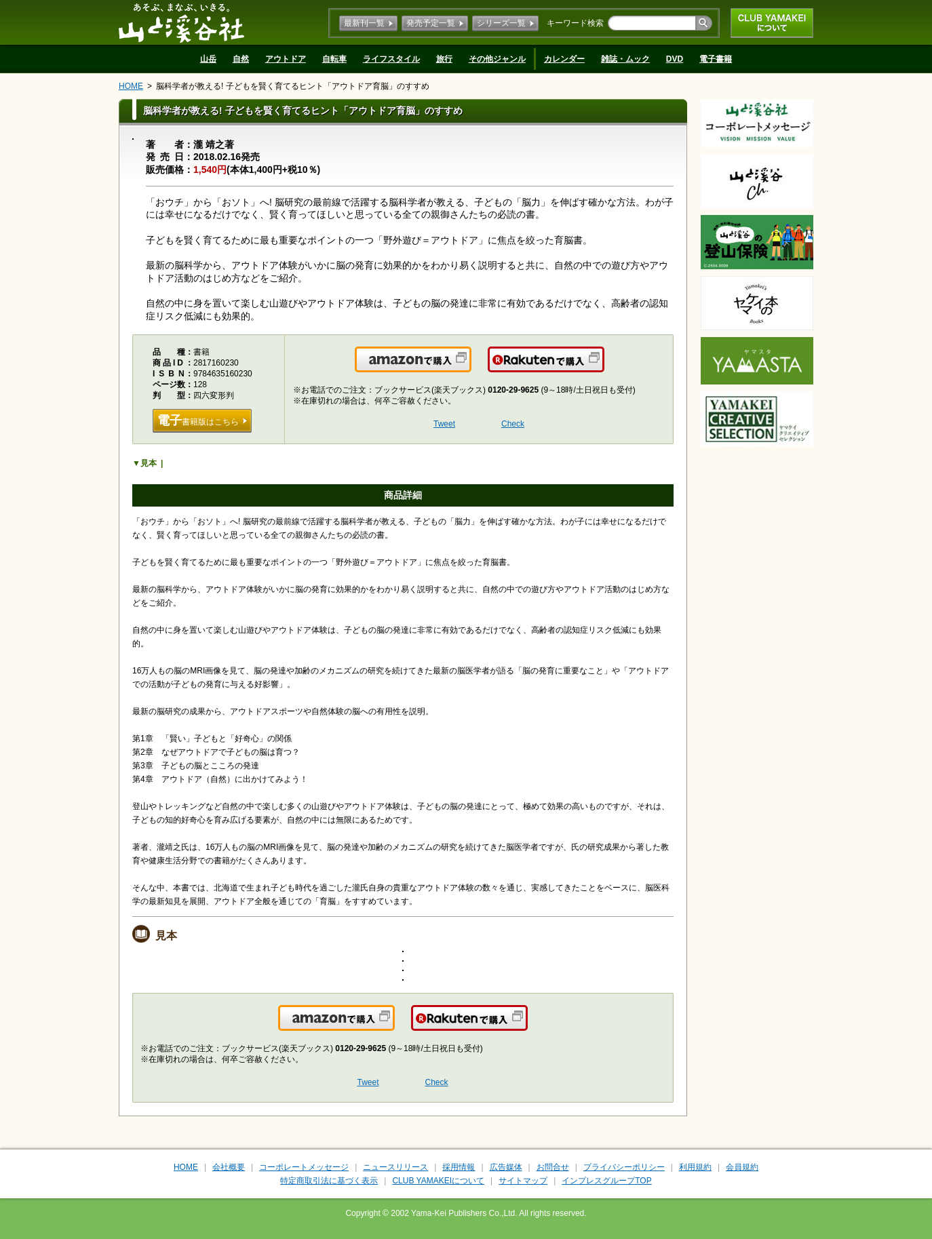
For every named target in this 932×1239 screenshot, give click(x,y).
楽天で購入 (603, 367)
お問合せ (553, 1167)
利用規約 (695, 1167)
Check (512, 424)
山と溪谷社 (181, 22)
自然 (241, 59)
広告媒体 (506, 1167)
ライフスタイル (391, 59)
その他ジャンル (497, 59)
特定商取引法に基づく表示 (329, 1180)
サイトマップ (523, 1180)
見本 (148, 463)
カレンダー (564, 59)
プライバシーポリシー (624, 1167)
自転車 (334, 59)
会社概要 (228, 1167)
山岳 (208, 59)
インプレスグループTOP (606, 1180)
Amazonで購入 (470, 367)
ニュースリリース (395, 1167)
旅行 (444, 59)
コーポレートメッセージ (304, 1167)
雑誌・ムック (625, 59)
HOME (131, 86)
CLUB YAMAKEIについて (772, 23)
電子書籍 (715, 59)
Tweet (444, 424)
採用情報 (458, 1167)
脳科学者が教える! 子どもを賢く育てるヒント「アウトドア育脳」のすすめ (292, 86)
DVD (674, 59)
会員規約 (742, 1167)
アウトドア (285, 59)
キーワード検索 (575, 23)
